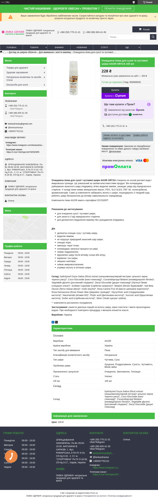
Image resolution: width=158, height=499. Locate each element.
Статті (104, 47)
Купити (115, 90)
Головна (11, 47)
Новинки (82, 47)
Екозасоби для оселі (17, 84)
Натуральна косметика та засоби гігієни (23, 78)
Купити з (115, 95)
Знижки (59, 47)
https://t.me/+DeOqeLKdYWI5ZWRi (22, 152)
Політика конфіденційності (120, 496)
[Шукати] (153, 37)
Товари (34, 47)
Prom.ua (94, 493)
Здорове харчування (17, 72)
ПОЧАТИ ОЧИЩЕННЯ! (118, 8)
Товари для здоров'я (17, 67)
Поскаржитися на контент (95, 496)
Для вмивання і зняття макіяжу (55, 52)
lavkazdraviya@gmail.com (20, 124)
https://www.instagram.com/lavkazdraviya (25, 145)
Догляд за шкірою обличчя (23, 52)
